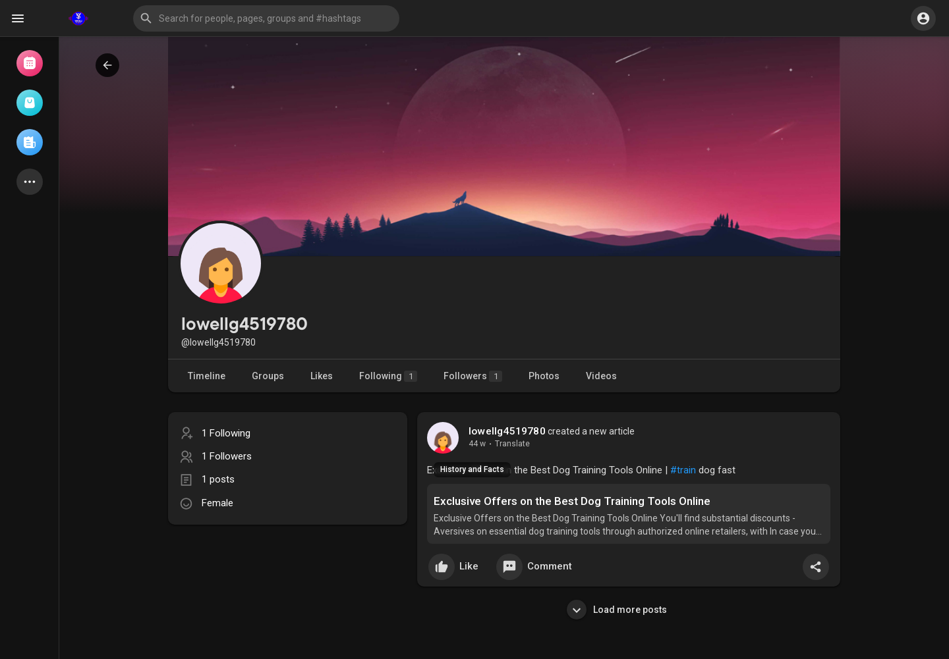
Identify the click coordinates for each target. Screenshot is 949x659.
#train (683, 470)
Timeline (206, 376)
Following (388, 376)
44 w (477, 443)
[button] (266, 18)
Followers (473, 376)
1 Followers (227, 456)
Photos (544, 376)
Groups (268, 376)
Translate (512, 443)
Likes (321, 376)
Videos (601, 376)
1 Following (226, 433)
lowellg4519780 (507, 431)
